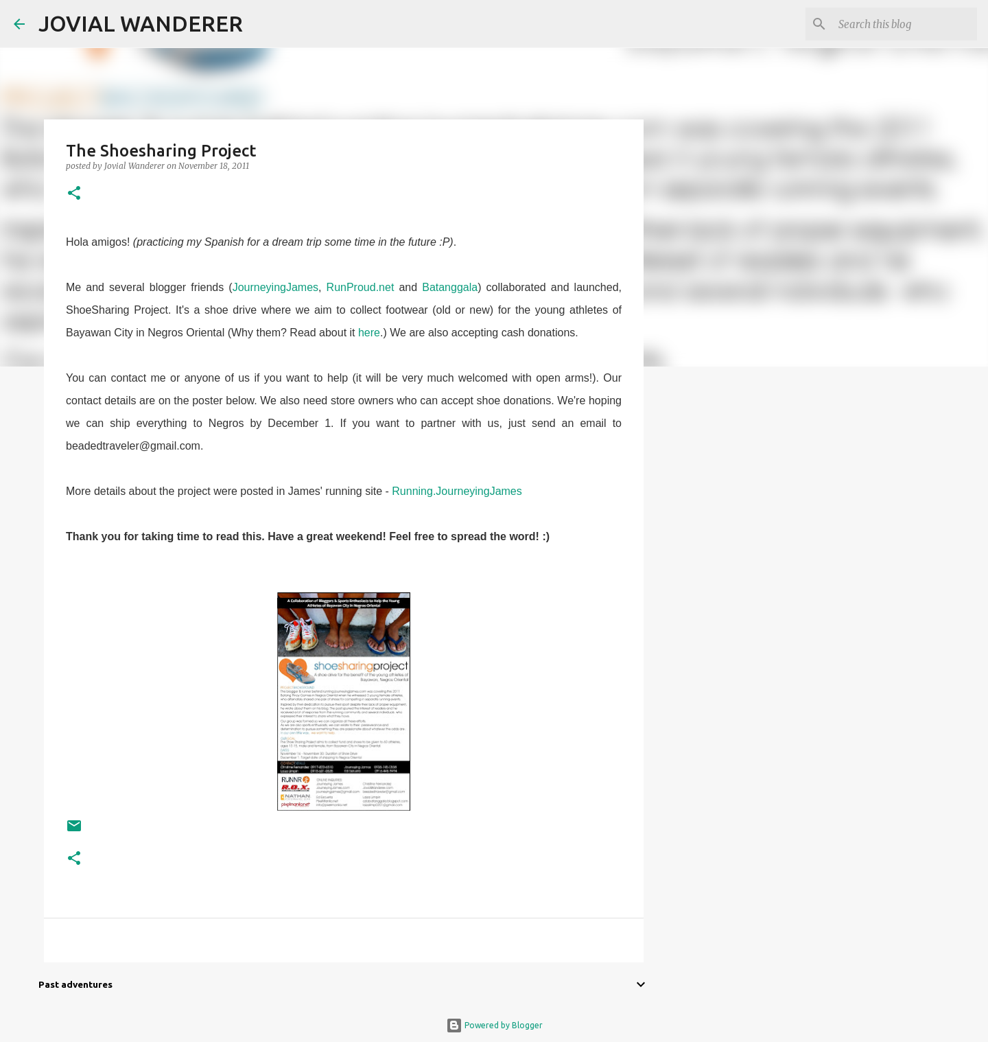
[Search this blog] (905, 24)
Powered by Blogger (494, 1025)
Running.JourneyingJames (456, 491)
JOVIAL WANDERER (140, 23)
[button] (74, 194)
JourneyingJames (275, 287)
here (369, 332)
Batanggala (450, 287)
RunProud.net (361, 287)
